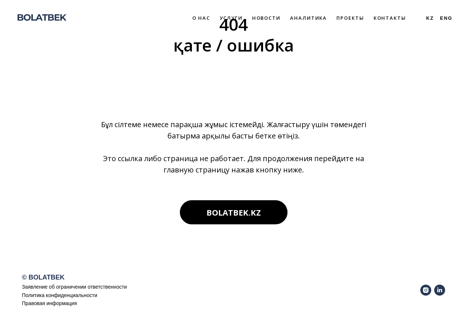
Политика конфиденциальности (59, 295)
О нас (201, 18)
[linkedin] (439, 290)
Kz (430, 18)
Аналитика (308, 18)
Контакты (390, 18)
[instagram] (425, 290)
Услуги (231, 18)
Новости (266, 18)
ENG (446, 18)
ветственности (110, 287)
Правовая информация (49, 303)
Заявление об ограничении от (57, 287)
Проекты (350, 18)
